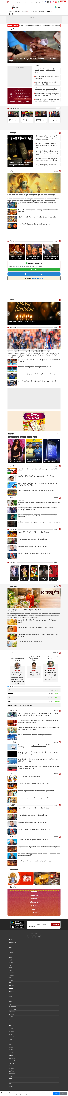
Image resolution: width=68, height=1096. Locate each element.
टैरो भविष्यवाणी (12, 1073)
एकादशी (10, 1034)
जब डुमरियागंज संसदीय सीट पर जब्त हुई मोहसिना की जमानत (34, 658)
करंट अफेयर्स (13, 529)
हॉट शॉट (10, 994)
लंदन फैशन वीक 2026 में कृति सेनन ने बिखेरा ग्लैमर (44, 579)
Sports (10, 437)
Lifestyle (16, 437)
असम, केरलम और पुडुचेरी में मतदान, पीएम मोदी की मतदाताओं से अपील (32, 59)
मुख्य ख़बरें (11, 947)
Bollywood (22, 437)
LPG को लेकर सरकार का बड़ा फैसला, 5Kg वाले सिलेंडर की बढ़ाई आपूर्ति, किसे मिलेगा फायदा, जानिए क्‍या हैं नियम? (38, 721)
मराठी (22, 2)
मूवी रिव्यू (10, 999)
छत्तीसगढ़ (11, 962)
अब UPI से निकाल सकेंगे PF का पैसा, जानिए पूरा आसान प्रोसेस (34, 735)
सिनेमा (11, 498)
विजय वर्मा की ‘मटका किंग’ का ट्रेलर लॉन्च (14, 579)
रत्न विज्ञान (11, 1086)
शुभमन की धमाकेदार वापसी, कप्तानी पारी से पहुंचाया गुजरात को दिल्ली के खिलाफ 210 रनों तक (39, 360)
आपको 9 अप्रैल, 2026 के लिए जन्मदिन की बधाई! (22, 321)
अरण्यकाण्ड (34, 899)
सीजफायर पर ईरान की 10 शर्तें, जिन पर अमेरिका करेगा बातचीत (47, 77)
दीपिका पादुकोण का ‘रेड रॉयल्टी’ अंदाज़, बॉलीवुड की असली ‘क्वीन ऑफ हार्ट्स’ (53, 579)
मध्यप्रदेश (10, 960)
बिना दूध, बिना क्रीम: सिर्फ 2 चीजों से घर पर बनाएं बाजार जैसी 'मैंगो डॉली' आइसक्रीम (37, 621)
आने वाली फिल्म (12, 1009)
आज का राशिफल (20, 90)
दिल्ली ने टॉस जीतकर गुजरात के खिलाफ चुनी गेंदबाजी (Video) (34, 367)
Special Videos (14, 108)
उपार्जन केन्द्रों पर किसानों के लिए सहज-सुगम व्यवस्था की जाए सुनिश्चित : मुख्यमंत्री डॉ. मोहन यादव (47, 153)
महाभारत (12, 774)
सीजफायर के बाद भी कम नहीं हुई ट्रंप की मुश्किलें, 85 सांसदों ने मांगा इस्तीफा (47, 94)
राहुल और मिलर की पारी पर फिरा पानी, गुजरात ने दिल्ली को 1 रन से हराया (28, 351)
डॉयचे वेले (12, 805)
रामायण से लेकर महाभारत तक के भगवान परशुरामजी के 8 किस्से (34, 798)
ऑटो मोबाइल (11, 975)
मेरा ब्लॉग (12, 653)
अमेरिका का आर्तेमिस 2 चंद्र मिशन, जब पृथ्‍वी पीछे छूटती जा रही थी (17, 658)
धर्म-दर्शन (11, 1049)
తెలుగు (26, 2)
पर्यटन (10, 1004)
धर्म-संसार (41, 11)
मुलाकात (10, 1022)
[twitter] (32, 936)
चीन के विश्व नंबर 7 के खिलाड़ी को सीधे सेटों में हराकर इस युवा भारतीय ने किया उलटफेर (38, 470)
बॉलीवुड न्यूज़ (11, 991)
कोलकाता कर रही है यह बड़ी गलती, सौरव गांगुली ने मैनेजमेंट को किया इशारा (37, 374)
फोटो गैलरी (13, 562)
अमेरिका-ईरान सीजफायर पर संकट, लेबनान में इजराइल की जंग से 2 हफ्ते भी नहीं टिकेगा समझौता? (46, 70)
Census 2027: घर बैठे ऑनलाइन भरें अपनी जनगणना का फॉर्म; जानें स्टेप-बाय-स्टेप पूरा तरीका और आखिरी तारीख (38, 728)
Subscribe (56, 924)
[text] (13, 114)
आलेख (10, 1001)
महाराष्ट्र (10, 967)
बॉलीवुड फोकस (12, 1012)
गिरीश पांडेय (34, 670)
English (14, 2)
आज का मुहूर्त (11, 1063)
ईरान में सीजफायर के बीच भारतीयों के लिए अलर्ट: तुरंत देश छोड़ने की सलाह (46, 165)
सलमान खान (11, 1014)
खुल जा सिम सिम (12, 1006)
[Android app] (17, 923)
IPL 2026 (24, 11)
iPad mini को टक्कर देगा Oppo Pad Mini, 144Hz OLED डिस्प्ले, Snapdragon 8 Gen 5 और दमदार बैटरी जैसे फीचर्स (35, 746)
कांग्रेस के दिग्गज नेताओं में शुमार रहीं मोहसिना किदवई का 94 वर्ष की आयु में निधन (34, 674)
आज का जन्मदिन (12, 1061)
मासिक (19, 101)
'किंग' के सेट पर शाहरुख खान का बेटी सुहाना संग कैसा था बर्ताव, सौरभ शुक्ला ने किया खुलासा (47, 89)
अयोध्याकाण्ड (34, 895)
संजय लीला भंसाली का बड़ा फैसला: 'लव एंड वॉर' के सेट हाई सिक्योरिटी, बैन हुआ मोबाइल (33, 257)
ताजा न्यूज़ (12, 266)
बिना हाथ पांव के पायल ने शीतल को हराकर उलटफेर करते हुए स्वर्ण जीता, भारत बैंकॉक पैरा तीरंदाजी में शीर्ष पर (38, 484)
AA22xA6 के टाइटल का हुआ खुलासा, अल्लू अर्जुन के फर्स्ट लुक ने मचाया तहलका (39, 522)
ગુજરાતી (41, 2)
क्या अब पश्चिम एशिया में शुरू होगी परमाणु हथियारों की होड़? (34, 532)
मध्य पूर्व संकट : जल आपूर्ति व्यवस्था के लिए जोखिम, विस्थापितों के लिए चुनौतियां (39, 847)
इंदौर (10, 955)
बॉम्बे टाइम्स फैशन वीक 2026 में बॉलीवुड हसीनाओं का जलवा (24, 579)
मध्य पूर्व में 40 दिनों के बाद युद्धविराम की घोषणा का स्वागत (33, 839)
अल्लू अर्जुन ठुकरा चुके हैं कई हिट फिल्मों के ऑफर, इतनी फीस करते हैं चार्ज (45, 83)
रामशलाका (11, 1076)
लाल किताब (11, 1068)
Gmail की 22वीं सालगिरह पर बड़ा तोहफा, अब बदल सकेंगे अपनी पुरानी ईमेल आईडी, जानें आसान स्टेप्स (38, 760)
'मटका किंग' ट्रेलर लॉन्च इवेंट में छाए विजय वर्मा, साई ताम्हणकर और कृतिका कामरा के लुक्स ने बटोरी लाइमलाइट (37, 508)
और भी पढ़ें (55, 653)
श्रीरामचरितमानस (12, 14)
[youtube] (35, 936)
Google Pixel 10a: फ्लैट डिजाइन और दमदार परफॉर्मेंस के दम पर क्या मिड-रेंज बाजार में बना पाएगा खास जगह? (38, 767)
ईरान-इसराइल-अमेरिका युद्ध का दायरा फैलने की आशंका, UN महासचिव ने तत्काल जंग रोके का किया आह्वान (39, 855)
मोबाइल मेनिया (12, 985)
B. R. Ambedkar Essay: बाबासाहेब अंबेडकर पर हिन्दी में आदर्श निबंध (36, 627)
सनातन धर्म (11, 1037)
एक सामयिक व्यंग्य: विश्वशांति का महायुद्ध (50, 657)
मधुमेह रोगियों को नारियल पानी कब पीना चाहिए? (30, 641)
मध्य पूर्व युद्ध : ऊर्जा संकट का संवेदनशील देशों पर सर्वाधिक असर (34, 861)
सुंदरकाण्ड (34, 906)
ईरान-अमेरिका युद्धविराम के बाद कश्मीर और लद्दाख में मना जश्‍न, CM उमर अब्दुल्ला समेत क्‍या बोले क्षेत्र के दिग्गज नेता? (48, 138)
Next (59, 47)
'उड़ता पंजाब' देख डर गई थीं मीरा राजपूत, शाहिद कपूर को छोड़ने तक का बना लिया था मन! (39, 503)
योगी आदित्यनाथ (12, 942)
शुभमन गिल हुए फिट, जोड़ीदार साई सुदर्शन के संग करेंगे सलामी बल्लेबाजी (37, 381)
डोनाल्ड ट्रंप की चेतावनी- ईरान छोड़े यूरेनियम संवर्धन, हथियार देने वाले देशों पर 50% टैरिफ (46, 159)
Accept (56, 1093)
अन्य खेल (12, 466)
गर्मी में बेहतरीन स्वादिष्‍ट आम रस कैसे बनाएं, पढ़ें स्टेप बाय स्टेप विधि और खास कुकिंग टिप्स (38, 635)
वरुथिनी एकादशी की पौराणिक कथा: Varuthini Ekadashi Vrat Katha (37, 217)
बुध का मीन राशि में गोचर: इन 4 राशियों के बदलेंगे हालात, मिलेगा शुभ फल (37, 203)
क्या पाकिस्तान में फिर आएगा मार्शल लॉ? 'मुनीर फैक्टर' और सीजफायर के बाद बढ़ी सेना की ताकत (47, 145)
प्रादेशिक (10, 957)
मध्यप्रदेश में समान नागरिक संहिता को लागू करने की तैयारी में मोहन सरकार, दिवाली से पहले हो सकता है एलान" (20, 163)
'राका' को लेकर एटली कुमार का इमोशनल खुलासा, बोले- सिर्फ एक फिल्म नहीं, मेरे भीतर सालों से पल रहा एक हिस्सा (51, 257)
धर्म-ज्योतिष (26, 266)
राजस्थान (10, 970)
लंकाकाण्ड (34, 909)
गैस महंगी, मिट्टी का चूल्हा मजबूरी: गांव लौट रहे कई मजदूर (32, 539)
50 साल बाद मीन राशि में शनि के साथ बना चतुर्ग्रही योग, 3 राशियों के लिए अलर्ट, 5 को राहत (47, 100)
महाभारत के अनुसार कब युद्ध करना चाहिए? (29, 776)
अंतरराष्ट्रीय (11, 952)
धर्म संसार (35, 566)
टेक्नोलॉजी (13, 742)
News (34, 437)
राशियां (10, 1066)
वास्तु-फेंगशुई (11, 1071)
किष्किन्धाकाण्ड (34, 902)
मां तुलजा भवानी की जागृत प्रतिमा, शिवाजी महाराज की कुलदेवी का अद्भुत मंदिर (34, 579)
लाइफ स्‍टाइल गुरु (14, 586)
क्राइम (10, 977)
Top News (13, 29)
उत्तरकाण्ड (34, 913)
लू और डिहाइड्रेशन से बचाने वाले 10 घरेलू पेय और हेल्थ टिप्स (24, 610)
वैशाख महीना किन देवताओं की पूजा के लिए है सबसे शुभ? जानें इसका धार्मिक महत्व (31, 195)
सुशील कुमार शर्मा (51, 668)
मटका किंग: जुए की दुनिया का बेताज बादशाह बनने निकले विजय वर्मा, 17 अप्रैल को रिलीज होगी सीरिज (17, 257)
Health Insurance (34, 278)
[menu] (8, 7)
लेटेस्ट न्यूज (13, 133)
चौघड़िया (10, 1078)
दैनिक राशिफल (12, 1058)
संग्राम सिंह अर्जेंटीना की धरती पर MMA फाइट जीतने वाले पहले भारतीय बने (37, 476)
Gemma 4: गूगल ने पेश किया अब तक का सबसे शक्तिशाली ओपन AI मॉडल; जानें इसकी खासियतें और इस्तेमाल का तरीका (38, 753)
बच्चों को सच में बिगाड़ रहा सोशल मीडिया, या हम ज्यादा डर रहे (34, 553)
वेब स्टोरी (10, 996)
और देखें (58, 434)
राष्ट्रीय (10, 950)
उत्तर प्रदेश (11, 945)
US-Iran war (33, 11)
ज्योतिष (48, 11)
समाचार (10, 11)
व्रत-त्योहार (11, 1047)
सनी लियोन (11, 1017)
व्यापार (11, 686)
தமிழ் (18, 2)
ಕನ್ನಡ (36, 2)
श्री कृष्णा (10, 1039)
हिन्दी (9, 2)
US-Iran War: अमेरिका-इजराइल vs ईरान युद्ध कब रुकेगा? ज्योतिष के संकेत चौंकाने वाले (38, 211)
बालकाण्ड (34, 892)
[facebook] (28, 936)
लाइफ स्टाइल (34, 266)
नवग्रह (10, 1083)
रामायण (10, 1042)
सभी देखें (56, 133)
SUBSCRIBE (34, 269)
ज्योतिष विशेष (14, 870)
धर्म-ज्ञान (12, 171)
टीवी (10, 1019)
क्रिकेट (41, 266)
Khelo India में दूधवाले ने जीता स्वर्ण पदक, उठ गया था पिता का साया (36, 490)
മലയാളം (31, 2)
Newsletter (63, 1)
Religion (29, 437)
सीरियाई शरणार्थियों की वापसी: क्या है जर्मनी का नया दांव (32, 546)
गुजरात (10, 965)
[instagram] (39, 936)
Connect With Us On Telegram (34, 274)
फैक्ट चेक (11, 980)
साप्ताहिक (12, 101)
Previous (8, 47)
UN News (13, 837)
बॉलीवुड (17, 11)
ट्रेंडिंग (37, 66)
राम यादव (17, 670)
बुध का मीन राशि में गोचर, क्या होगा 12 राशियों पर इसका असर (34, 224)
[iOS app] (17, 927)
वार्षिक (27, 101)
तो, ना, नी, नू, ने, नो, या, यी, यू (22, 98)
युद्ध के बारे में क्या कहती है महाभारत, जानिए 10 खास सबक (33, 783)
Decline (63, 1093)
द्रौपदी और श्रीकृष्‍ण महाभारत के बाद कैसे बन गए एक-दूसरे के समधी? (36, 791)
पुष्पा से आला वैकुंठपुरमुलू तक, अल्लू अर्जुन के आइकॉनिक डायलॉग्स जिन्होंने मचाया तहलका (37, 516)
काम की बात (13, 711)
